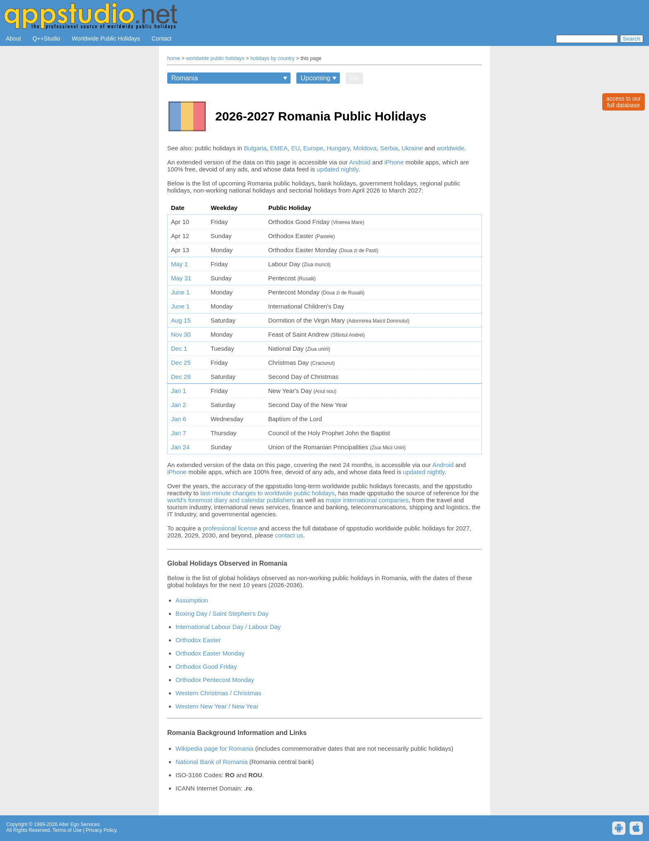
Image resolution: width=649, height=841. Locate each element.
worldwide (450, 148)
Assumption (191, 600)
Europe (313, 148)
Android (359, 162)
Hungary (338, 148)
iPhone (394, 162)
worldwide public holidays (215, 58)
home (173, 58)
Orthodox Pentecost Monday (214, 679)
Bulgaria (255, 148)
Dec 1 (179, 348)
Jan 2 (178, 404)
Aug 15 (181, 320)
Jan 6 (178, 418)
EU (295, 148)
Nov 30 (181, 334)
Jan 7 (178, 432)
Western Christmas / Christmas (218, 692)
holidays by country (272, 58)
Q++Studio (46, 38)
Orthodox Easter (198, 639)
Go (354, 78)
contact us (289, 535)
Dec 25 (181, 362)
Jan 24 (180, 447)
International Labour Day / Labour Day (228, 626)
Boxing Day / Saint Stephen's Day (222, 613)
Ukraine (412, 148)
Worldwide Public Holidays (106, 38)
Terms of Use (67, 830)
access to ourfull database (623, 101)
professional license (230, 528)
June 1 (180, 292)
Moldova (365, 148)
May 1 (179, 263)
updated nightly (337, 169)
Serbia (389, 148)
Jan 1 (178, 390)
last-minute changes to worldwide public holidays (267, 492)
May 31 (181, 278)
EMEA (279, 148)
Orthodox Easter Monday (210, 653)
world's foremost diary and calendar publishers (231, 500)
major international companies (367, 500)
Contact (161, 38)
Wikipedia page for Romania (214, 748)
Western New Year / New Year (217, 706)
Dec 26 (181, 376)
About (13, 38)
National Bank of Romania (211, 761)
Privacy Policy (101, 830)
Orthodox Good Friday (206, 666)
